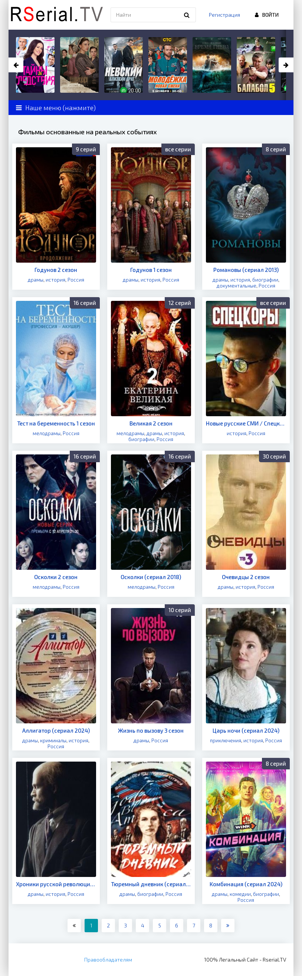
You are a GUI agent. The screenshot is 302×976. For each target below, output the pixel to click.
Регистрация (224, 14)
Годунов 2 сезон (56, 269)
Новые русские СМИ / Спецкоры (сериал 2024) (246, 423)
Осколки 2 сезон (56, 577)
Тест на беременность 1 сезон (56, 423)
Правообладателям (108, 959)
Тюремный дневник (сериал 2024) (151, 884)
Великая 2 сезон (151, 423)
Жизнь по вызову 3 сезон (151, 730)
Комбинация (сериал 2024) (246, 884)
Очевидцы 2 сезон (246, 577)
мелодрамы (46, 433)
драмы (35, 280)
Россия (76, 280)
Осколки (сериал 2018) (151, 577)
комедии (240, 894)
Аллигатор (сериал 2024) (56, 730)
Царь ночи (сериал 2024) (246, 730)
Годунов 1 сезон (151, 269)
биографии (265, 280)
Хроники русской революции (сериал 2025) (56, 884)
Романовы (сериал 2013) (246, 269)
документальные (236, 286)
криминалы (53, 740)
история (55, 280)
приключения (225, 740)
